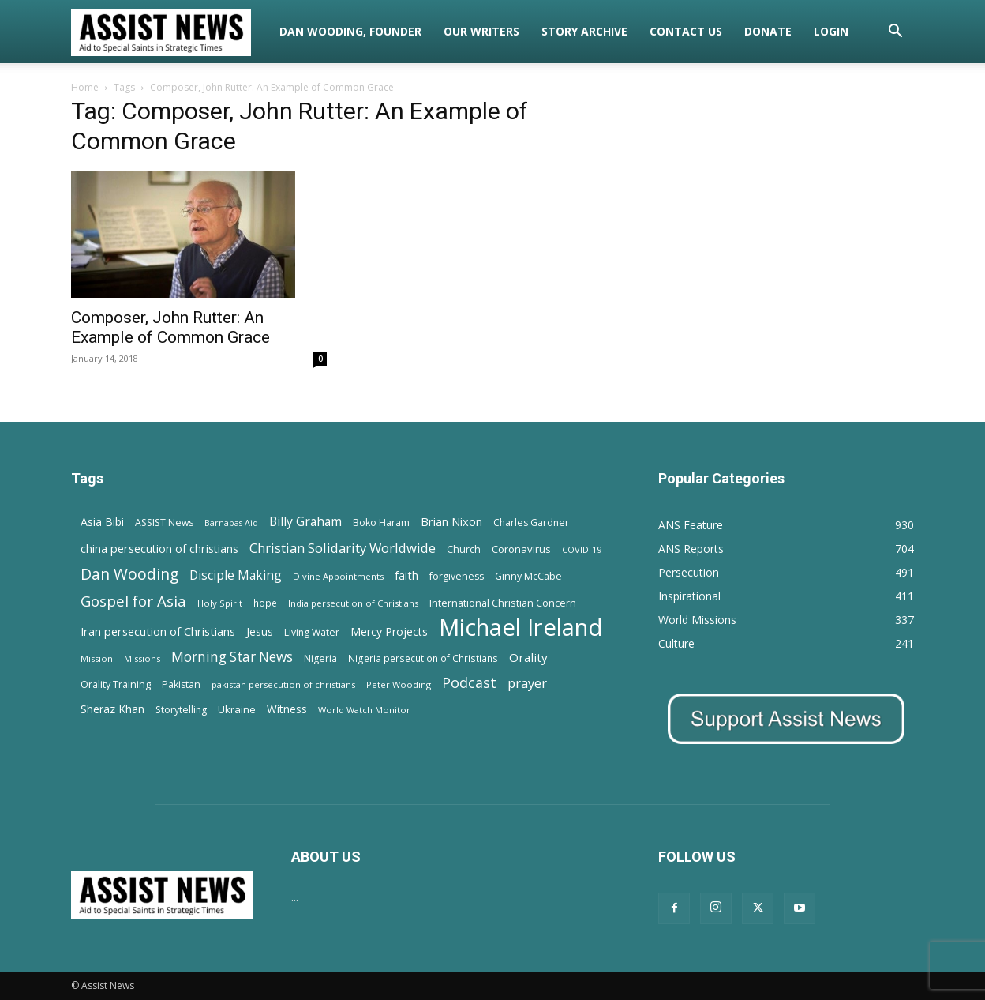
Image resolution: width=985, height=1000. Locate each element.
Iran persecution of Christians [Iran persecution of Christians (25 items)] (158, 631)
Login (831, 31)
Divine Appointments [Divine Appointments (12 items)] (338, 576)
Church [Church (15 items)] (464, 549)
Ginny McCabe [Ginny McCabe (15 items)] (528, 576)
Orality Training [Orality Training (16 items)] (116, 684)
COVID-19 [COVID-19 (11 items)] (581, 549)
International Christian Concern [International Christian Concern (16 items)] (502, 603)
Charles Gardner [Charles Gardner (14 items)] (531, 522)
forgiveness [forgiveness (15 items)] (456, 576)
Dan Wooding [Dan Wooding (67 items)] (129, 574)
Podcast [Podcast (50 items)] (469, 683)
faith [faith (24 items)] (406, 575)
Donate (768, 31)
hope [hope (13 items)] (265, 602)
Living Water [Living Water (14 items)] (311, 632)
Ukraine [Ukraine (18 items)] (237, 709)
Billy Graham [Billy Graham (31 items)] (305, 521)
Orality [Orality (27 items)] (528, 657)
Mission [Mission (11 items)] (97, 658)
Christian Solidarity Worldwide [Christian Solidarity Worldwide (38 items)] (342, 547)
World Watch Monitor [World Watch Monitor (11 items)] (364, 710)
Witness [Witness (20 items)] (287, 708)
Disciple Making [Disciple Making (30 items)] (235, 575)
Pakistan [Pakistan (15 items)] (181, 684)
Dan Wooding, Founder (350, 31)
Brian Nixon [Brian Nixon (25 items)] (451, 521)
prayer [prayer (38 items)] (527, 683)
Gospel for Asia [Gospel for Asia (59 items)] (133, 600)
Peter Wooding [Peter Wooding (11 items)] (398, 684)
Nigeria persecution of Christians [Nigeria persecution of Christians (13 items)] (423, 658)
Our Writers (481, 31)
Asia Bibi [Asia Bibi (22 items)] (102, 521)
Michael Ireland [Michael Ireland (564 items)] (521, 627)
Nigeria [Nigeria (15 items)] (320, 658)
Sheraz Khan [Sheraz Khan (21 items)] (112, 708)
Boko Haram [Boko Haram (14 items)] (381, 522)
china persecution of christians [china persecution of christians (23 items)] (159, 548)
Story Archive (584, 31)
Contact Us (686, 31)
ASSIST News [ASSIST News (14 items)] (164, 522)
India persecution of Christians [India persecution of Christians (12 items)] (353, 603)
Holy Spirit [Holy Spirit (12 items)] (219, 603)
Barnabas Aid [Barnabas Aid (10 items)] (231, 522)
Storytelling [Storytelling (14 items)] (181, 709)
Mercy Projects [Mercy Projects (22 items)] (389, 631)
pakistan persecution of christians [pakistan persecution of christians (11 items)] (283, 684)
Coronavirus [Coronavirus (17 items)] (521, 549)
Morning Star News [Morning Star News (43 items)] (232, 656)
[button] (895, 32)
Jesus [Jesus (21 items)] (259, 631)
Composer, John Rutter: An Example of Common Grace (170, 327)
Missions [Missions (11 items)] (142, 658)
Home (85, 87)
